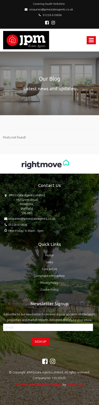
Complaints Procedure (49, 276)
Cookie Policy (49, 289)
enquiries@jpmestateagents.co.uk (49, 9)
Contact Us (49, 269)
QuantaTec (75, 384)
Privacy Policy (49, 282)
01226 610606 (49, 15)
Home (49, 255)
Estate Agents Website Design (38, 384)
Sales (49, 262)
